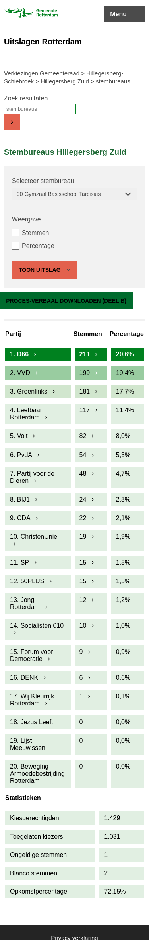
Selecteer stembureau (43, 180)
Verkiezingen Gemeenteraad (41, 73)
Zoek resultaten (26, 98)
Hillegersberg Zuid (65, 81)
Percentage (38, 245)
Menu (118, 14)
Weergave (26, 219)
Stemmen (35, 232)
